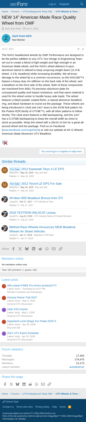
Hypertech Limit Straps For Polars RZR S (31, 321)
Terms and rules (24, 406)
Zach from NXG (13, 28)
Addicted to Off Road (43, 235)
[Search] (81, 4)
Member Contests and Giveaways (24, 292)
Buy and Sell (41, 172)
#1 (83, 49)
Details (22, 419)
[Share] (78, 49)
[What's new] (74, 4)
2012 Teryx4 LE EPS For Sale (41, 183)
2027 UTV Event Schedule (23, 332)
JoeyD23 (13, 201)
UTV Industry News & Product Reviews (52, 216)
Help (54, 406)
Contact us (8, 406)
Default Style (11, 401)
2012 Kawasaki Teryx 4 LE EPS (42, 169)
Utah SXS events (17, 309)
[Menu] (5, 4)
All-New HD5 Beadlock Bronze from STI (36, 198)
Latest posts (10, 279)
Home (63, 406)
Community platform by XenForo (29, 413)
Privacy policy (42, 406)
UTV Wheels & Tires (43, 201)
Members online (12, 258)
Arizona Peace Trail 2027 (22, 297)
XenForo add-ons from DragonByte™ (44, 416)
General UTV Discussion (20, 304)
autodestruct (76, 366)
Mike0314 (14, 172)
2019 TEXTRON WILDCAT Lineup (32, 212)
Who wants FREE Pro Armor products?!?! (32, 285)
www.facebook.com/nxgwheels (21, 129)
